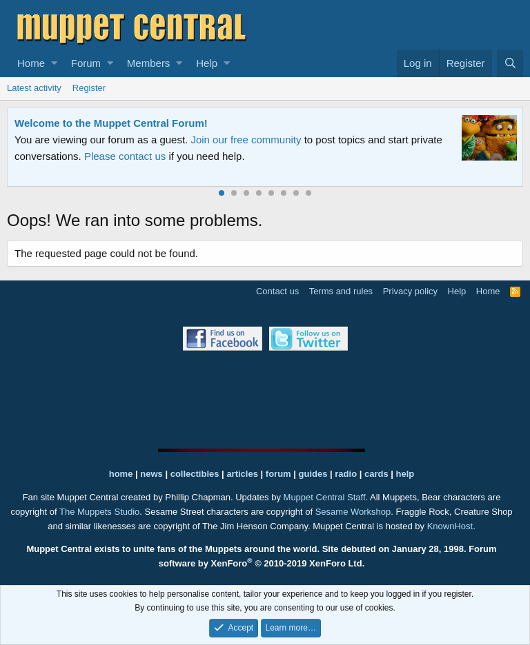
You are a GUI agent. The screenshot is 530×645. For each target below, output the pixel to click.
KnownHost (450, 526)
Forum (86, 63)
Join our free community (245, 139)
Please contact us (125, 156)
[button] (54, 63)
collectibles (194, 474)
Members (148, 63)
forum (278, 474)
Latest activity (34, 88)
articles (243, 474)
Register (89, 88)
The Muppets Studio (99, 511)
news (151, 474)
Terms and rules (341, 291)
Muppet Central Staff (325, 497)
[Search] (510, 63)
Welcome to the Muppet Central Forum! (111, 123)
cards (376, 474)
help (405, 474)
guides (313, 474)
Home (31, 63)
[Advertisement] (265, 400)
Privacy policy (410, 291)
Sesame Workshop (353, 511)
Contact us (277, 291)
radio (346, 474)
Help (206, 63)
